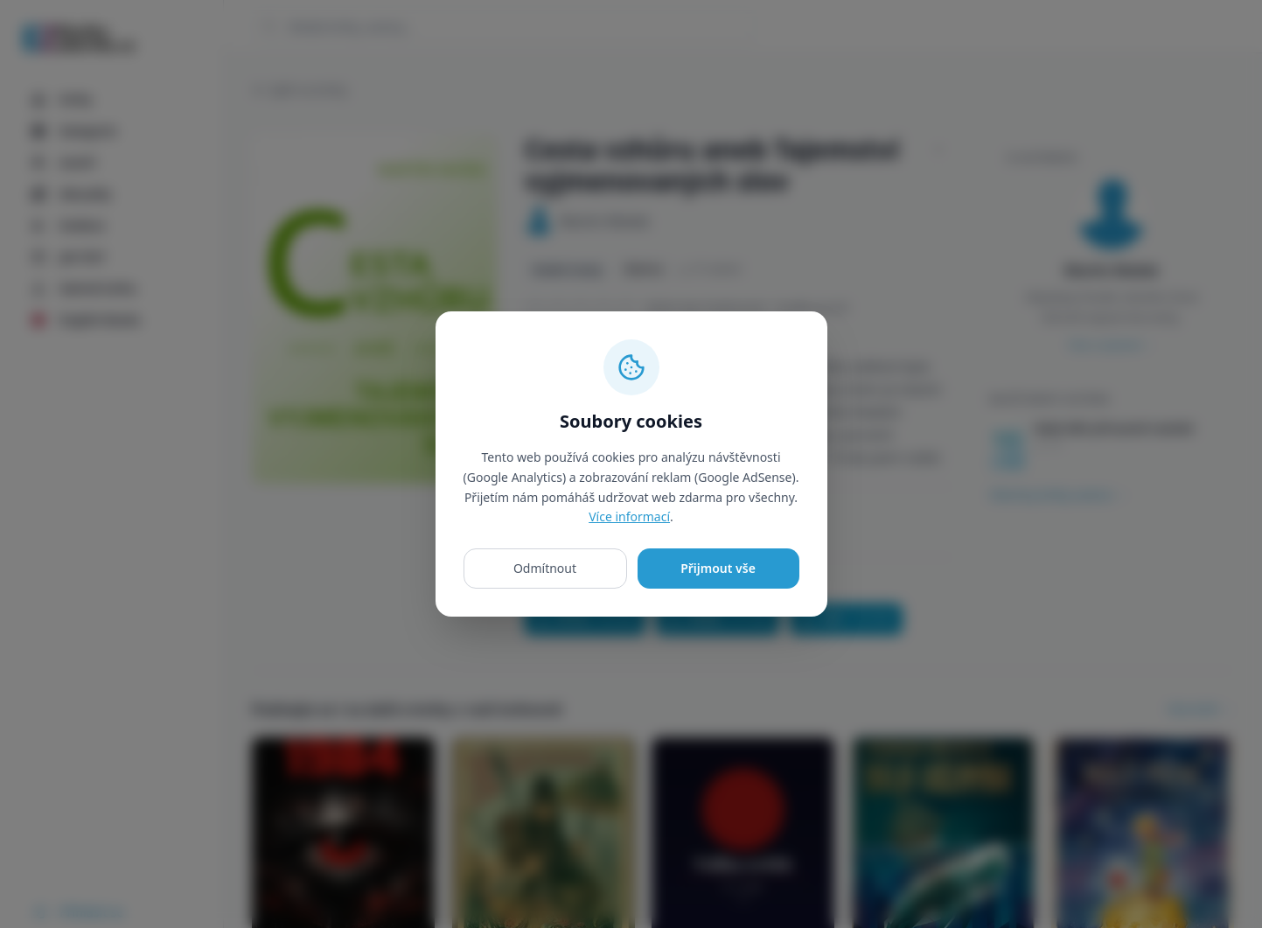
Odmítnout (544, 568)
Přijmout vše (718, 568)
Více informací (629, 516)
